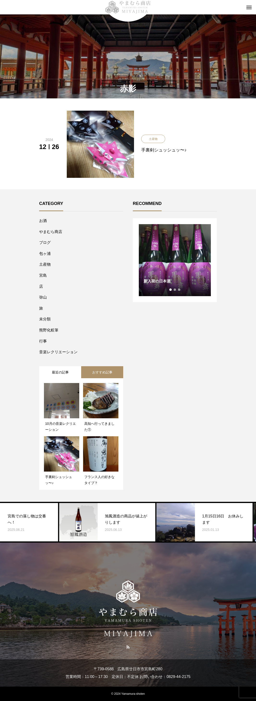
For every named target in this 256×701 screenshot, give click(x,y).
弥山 (43, 297)
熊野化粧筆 (48, 330)
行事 (43, 341)
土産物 (45, 264)
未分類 (45, 319)
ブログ (45, 242)
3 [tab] (179, 289)
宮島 (43, 275)
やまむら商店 (50, 232)
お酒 (43, 221)
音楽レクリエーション (58, 352)
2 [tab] (175, 289)
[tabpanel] (175, 260)
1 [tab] (170, 289)
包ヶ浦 (45, 254)
